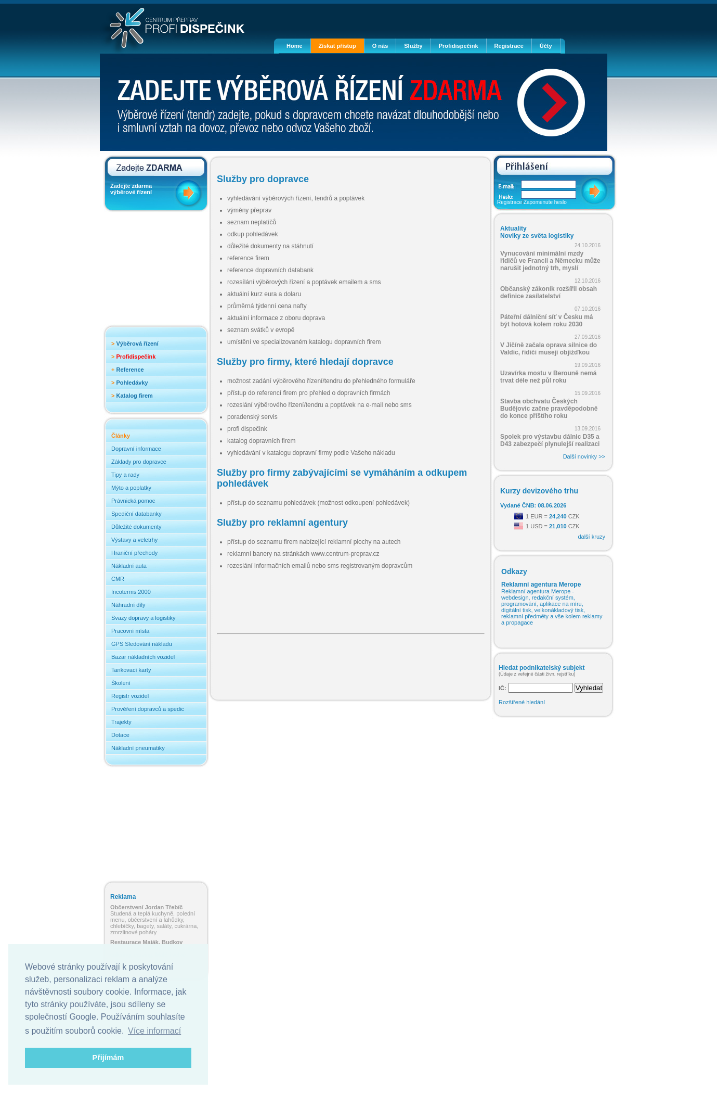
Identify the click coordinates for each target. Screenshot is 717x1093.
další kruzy (591, 536)
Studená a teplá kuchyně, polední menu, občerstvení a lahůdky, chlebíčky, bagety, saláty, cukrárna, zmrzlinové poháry (154, 919)
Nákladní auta (129, 566)
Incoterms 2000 (131, 592)
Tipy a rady (125, 475)
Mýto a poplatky (131, 488)
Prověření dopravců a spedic (147, 709)
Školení (121, 683)
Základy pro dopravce (138, 462)
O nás (380, 46)
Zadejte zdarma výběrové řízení (131, 189)
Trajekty (121, 722)
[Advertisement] (152, 272)
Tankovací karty (131, 670)
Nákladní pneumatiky (138, 748)
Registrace (509, 46)
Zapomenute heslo (545, 202)
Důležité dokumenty (136, 527)
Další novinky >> (584, 456)
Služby (413, 46)
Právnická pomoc (133, 501)
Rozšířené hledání (522, 702)
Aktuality (513, 228)
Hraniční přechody (134, 553)
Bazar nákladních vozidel (143, 657)
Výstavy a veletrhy (134, 540)
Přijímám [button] (108, 1057)
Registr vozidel (130, 696)
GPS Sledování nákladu (141, 644)
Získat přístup (337, 46)
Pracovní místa (130, 631)
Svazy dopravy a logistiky (143, 618)
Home (294, 46)
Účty (546, 46)
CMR (117, 579)
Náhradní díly (128, 605)
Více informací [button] (154, 1030)
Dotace (120, 735)
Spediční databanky (136, 514)
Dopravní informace (136, 449)
